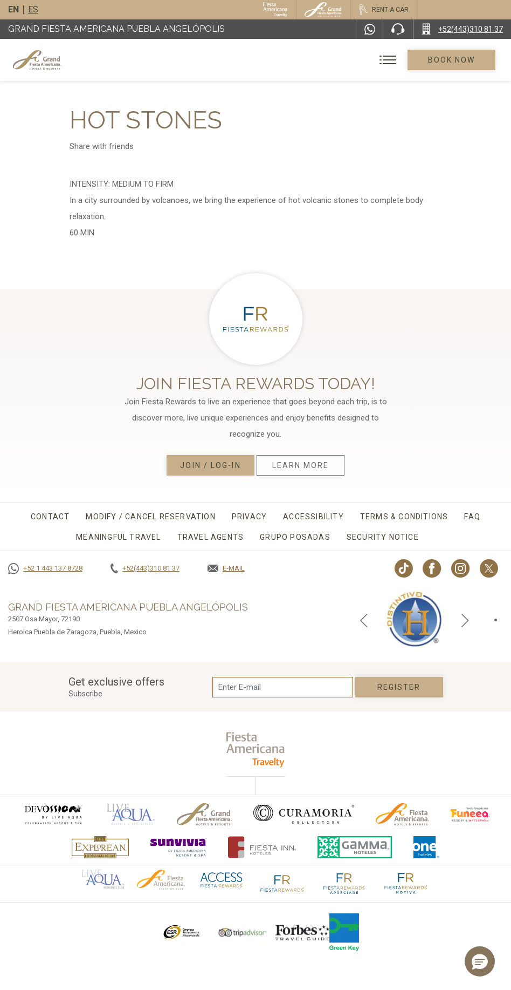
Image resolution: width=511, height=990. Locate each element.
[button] (480, 961)
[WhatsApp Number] (369, 29)
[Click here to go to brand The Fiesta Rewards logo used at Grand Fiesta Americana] (282, 882)
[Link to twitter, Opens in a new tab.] (489, 568)
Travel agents (210, 537)
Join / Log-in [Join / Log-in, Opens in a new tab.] (210, 465)
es (33, 9)
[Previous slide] (364, 619)
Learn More (300, 465)
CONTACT (50, 516)
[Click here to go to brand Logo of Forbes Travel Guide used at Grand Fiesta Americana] (302, 932)
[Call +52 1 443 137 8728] (45, 568)
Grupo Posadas (295, 537)
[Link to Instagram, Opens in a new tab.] (460, 568)
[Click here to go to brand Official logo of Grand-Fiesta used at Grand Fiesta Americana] (204, 814)
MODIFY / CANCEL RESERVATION (150, 516)
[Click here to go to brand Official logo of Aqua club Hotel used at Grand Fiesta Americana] (102, 878)
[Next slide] (465, 619)
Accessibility (313, 516)
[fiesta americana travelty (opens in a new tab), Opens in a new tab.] (256, 749)
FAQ (472, 516)
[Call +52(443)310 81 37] (462, 29)
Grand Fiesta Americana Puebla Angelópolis (116, 29)
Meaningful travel (118, 537)
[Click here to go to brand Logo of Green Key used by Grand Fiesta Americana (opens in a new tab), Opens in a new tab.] (344, 932)
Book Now (451, 60)
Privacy (249, 516)
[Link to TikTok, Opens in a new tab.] (404, 568)
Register (399, 687)
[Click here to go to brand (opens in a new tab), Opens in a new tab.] (53, 814)
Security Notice (383, 537)
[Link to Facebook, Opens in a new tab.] (432, 568)
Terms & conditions (404, 516)
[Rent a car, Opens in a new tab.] (383, 9)
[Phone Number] (397, 29)
